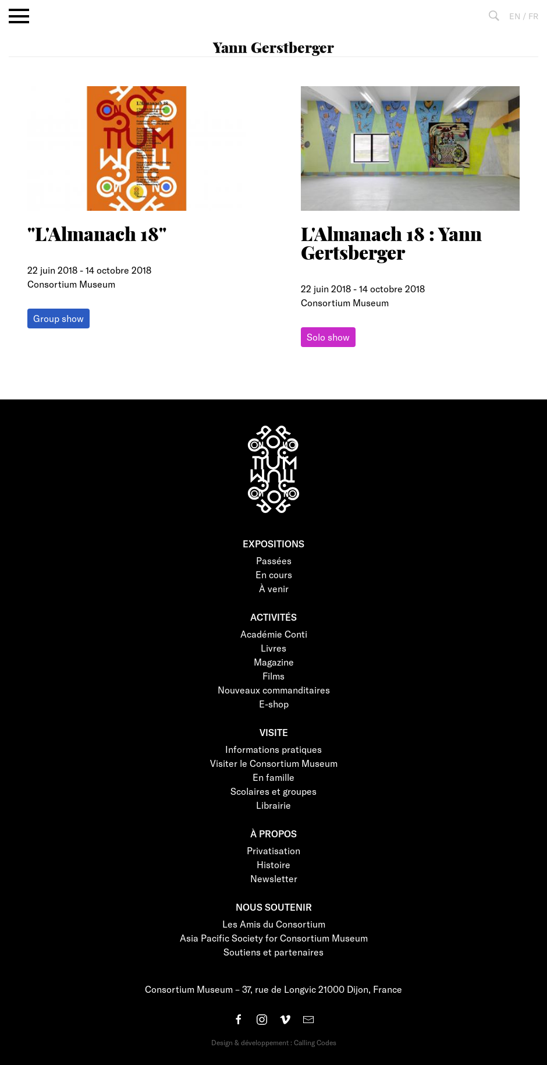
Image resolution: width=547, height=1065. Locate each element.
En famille (273, 777)
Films (273, 675)
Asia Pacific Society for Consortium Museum (274, 937)
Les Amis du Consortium (273, 923)
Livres (273, 647)
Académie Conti (273, 633)
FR (533, 16)
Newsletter (273, 878)
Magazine (274, 661)
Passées (274, 560)
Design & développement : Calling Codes (273, 1042)
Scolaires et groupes (273, 791)
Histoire (273, 864)
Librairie (273, 805)
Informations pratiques (273, 749)
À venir (274, 588)
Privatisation (273, 850)
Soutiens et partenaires (273, 951)
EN (514, 16)
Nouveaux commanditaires (274, 689)
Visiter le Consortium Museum (274, 763)
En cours (273, 574)
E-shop (274, 703)
